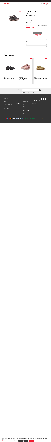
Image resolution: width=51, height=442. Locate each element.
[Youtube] (46, 99)
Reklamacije (25, 106)
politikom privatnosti (30, 92)
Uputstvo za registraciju (26, 113)
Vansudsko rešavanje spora (26, 108)
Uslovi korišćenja (25, 101)
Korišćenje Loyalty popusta (36, 100)
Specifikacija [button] (36, 44)
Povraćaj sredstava (26, 110)
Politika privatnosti (17, 103)
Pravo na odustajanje (26, 103)
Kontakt (16, 105)
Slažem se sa (28, 92)
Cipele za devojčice (29, 9)
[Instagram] (43, 99)
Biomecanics (21, 77)
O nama (16, 100)
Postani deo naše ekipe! (35, 105)
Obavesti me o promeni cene (42, 25)
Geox (4, 77)
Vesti (15, 98)
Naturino (35, 77)
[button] (46, 4)
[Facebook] (41, 99)
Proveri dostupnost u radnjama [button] (36, 46)
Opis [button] (36, 39)
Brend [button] (36, 41)
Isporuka (24, 104)
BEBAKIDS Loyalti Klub (35, 98)
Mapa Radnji (34, 103)
